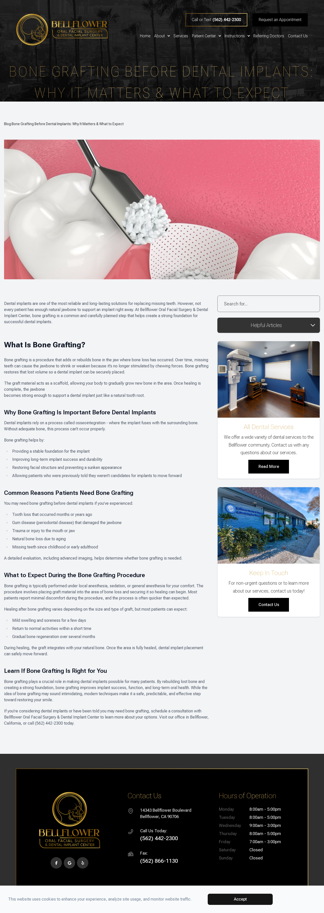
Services (180, 36)
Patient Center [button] (206, 36)
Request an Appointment (280, 20)
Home (145, 36)
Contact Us (298, 36)
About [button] (162, 36)
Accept (240, 899)
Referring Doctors (268, 36)
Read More (268, 466)
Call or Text (216, 20)
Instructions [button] (237, 36)
